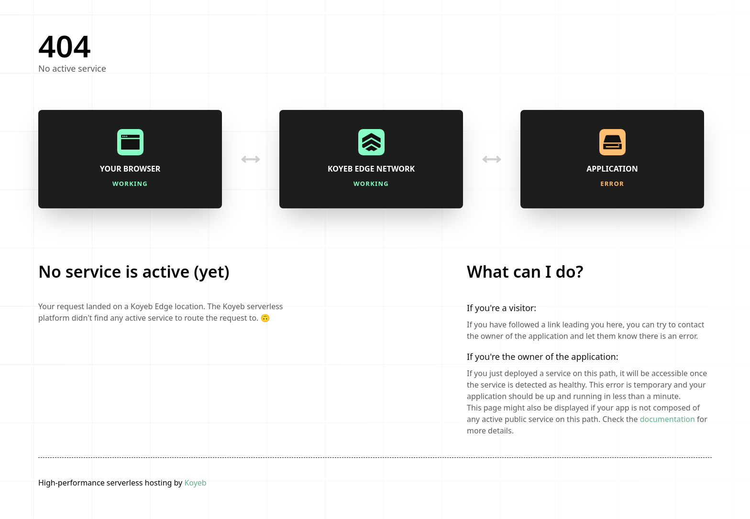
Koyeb (195, 482)
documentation (667, 419)
